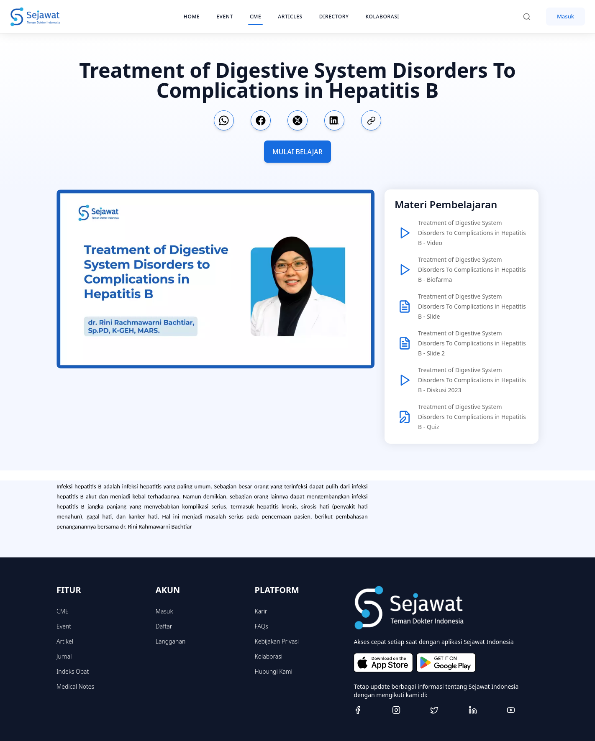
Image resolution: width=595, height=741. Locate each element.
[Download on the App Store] (383, 662)
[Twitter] (446, 710)
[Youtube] (523, 710)
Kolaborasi (268, 656)
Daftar (164, 626)
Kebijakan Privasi (277, 641)
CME (62, 611)
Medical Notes (75, 686)
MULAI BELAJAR (297, 151)
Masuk (565, 16)
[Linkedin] (484, 710)
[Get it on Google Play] (446, 662)
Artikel (64, 641)
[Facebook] (369, 710)
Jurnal (64, 656)
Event (63, 626)
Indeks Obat (72, 671)
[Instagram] (408, 710)
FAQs (261, 626)
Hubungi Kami (273, 671)
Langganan (170, 641)
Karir (261, 611)
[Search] (531, 16)
